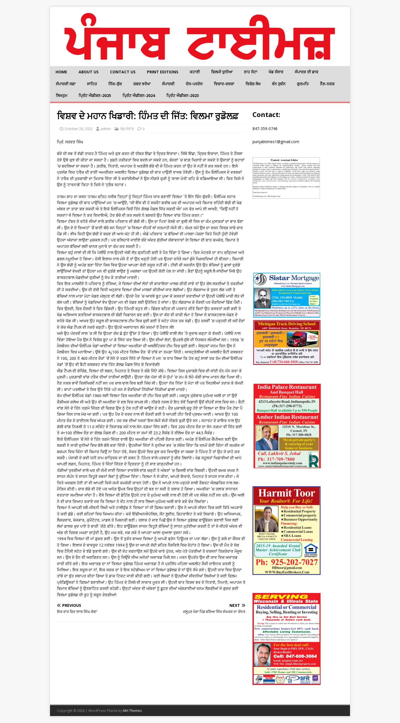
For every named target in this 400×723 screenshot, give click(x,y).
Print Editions (162, 71)
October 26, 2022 (78, 128)
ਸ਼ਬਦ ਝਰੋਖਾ (142, 83)
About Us (89, 71)
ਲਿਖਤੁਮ (61, 95)
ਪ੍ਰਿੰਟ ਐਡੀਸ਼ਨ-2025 (95, 95)
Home (61, 71)
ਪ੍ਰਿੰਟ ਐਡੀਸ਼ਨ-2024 (138, 95)
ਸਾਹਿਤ (92, 83)
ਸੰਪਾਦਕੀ (168, 83)
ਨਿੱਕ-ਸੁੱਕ (115, 83)
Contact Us (123, 71)
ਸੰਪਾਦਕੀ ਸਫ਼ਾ (66, 83)
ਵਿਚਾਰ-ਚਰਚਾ (224, 83)
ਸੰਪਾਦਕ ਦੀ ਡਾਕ (306, 71)
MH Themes (132, 710)
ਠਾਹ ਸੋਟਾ (250, 71)
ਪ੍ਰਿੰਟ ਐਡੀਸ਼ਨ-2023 (182, 95)
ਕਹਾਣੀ (195, 71)
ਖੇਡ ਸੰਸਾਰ (276, 71)
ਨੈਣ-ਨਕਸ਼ (327, 83)
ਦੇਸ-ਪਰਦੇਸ (194, 83)
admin (106, 128)
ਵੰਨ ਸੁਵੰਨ (279, 83)
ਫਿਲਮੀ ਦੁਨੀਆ (221, 71)
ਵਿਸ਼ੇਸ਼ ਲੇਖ (253, 83)
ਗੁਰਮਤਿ (303, 83)
